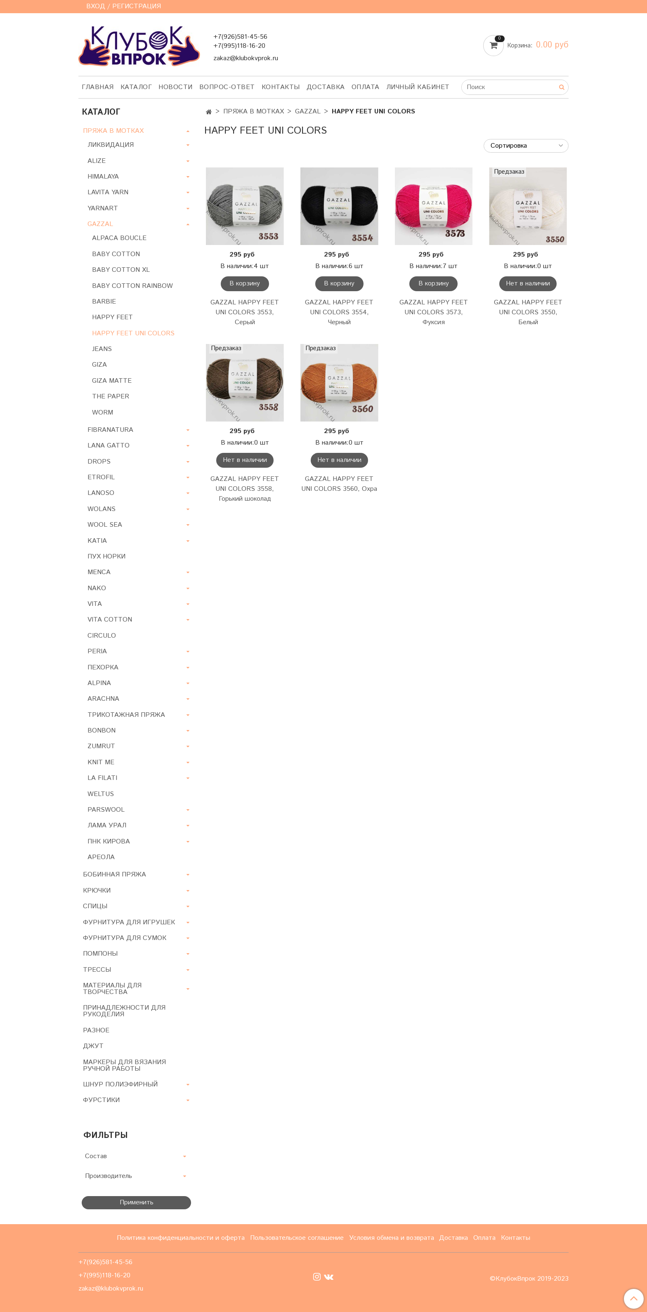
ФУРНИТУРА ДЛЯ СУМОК (124, 938)
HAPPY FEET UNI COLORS (133, 333)
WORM (102, 412)
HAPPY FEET (112, 317)
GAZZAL (308, 111)
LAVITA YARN (107, 192)
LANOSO (100, 493)
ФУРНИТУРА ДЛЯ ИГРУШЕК (129, 922)
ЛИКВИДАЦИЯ (110, 145)
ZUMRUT (101, 746)
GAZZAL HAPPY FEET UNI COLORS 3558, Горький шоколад (244, 489)
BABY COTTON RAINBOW (132, 286)
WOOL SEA (104, 525)
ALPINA (99, 683)
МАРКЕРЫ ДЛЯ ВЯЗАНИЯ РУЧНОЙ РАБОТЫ (124, 1066)
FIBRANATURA (110, 430)
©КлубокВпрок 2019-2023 (529, 1279)
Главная (98, 87)
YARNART (102, 208)
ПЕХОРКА (102, 667)
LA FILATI (102, 778)
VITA (94, 604)
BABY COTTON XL (121, 270)
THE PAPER (110, 396)
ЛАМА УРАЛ (106, 825)
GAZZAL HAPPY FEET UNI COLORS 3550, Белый (528, 312)
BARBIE (104, 301)
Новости (175, 87)
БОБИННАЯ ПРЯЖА (114, 874)
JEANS (102, 349)
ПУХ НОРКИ (106, 556)
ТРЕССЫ (97, 970)
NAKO (96, 588)
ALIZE (96, 161)
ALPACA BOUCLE (119, 238)
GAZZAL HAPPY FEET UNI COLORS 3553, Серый (244, 312)
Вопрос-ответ (227, 87)
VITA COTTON (109, 619)
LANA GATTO (108, 445)
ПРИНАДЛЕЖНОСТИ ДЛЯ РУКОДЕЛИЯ (124, 1011)
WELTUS (100, 794)
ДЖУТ (93, 1046)
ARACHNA (103, 699)
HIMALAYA (103, 176)
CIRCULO (101, 636)
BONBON (101, 730)
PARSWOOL (106, 810)
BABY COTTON (116, 254)
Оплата (366, 87)
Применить (136, 1202)
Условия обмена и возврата (391, 1238)
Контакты (281, 87)
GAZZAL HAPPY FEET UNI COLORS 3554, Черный (339, 312)
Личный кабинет (418, 87)
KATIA (97, 541)
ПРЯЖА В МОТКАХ (253, 111)
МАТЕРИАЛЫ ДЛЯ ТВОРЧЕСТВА (112, 989)
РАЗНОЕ (96, 1030)
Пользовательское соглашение (297, 1238)
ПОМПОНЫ (100, 954)
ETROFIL (101, 477)
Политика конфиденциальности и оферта (181, 1238)
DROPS (99, 461)
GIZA (99, 365)
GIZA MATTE (112, 381)
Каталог (136, 87)
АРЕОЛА (101, 857)
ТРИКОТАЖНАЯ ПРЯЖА (126, 715)
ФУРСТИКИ (101, 1100)
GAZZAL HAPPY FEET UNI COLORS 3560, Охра (339, 484)
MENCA (99, 572)
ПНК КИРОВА (108, 841)
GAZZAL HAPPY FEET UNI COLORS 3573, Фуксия (433, 312)
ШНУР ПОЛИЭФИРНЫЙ (120, 1084)
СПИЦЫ (95, 906)
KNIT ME (100, 762)
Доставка (326, 87)
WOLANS (101, 509)
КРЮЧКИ (97, 890)
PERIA (97, 651)
